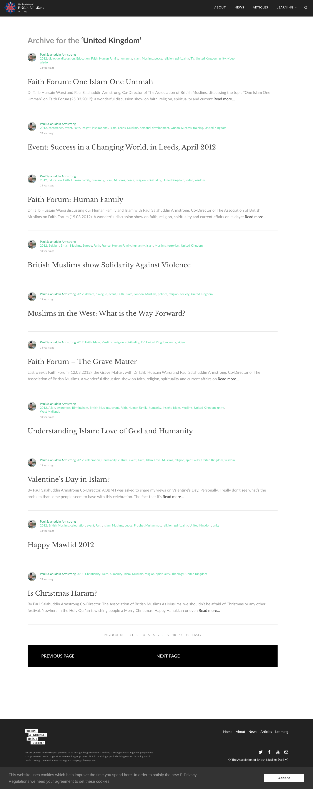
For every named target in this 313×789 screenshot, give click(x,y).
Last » (196, 635)
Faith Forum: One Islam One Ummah (90, 82)
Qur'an (175, 128)
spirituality (182, 59)
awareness (63, 408)
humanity (126, 59)
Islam (136, 59)
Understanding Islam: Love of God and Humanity (110, 431)
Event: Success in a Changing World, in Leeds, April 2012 (122, 147)
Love (157, 460)
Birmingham (80, 408)
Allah (51, 408)
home (228, 731)
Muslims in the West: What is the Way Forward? (106, 314)
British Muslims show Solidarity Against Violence (109, 265)
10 (174, 635)
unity (222, 59)
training (198, 128)
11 (181, 635)
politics (162, 294)
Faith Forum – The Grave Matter (82, 362)
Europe (87, 246)
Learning (285, 8)
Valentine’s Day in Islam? (69, 480)
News (239, 8)
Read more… (224, 99)
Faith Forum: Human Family (75, 200)
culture (123, 460)
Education (83, 59)
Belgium (53, 246)
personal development (154, 128)
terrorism (173, 246)
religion (168, 59)
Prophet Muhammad (147, 526)
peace (158, 59)
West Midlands (50, 412)
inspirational (100, 128)
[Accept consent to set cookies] (284, 778)
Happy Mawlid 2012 (61, 545)
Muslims (147, 59)
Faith (94, 59)
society (185, 294)
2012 (43, 59)
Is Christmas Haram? (62, 594)
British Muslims (71, 246)
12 (187, 635)
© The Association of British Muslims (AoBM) (258, 760)
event (68, 128)
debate (89, 294)
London (139, 294)
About (220, 8)
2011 (80, 574)
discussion (68, 59)
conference (55, 128)
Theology (177, 574)
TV (192, 59)
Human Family (108, 59)
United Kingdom (207, 59)
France (106, 246)
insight (86, 128)
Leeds (122, 128)
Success (186, 128)
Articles (260, 8)
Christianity (109, 460)
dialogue (54, 59)
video (231, 59)
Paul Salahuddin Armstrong (58, 55)
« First (135, 635)
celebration (92, 460)
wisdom (45, 63)
